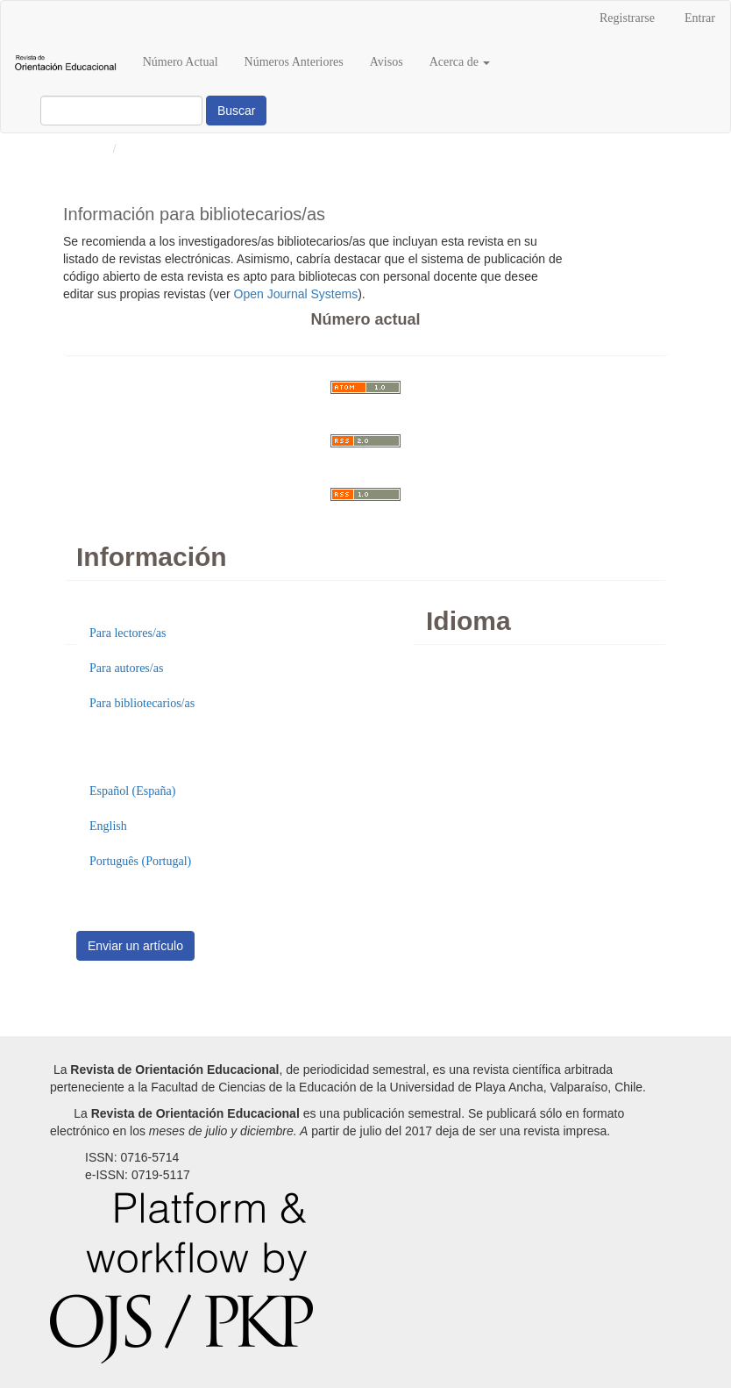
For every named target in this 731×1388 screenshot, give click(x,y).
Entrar (700, 18)
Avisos (386, 61)
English (108, 826)
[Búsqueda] (121, 110)
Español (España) (132, 791)
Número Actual (180, 61)
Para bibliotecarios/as (142, 703)
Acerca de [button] (460, 61)
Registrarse (627, 18)
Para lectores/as (127, 633)
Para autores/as (126, 668)
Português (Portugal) (140, 861)
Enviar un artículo (135, 946)
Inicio (92, 148)
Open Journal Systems (296, 294)
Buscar (236, 111)
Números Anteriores (294, 61)
